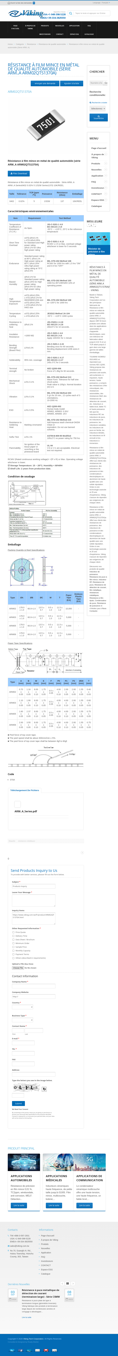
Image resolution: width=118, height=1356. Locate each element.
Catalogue (89, 34)
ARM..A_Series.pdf (26, 811)
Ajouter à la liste (71, 83)
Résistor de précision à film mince (96, 252)
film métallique (95, 590)
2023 (69, 1299)
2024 (12, 1299)
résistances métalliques (26, 841)
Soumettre (99, 117)
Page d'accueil (15, 27)
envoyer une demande (45, 83)
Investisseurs (45, 34)
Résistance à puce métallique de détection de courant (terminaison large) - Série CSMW (41, 1293)
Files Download (19, 173)
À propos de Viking (30, 27)
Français (105, 3)
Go (106, 83)
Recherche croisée (98, 103)
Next (89, 224)
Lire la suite (26, 1317)
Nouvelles (59, 25)
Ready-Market (33, 1342)
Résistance (31, 44)
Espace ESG (74, 34)
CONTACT (59, 34)
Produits (45, 25)
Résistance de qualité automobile (52, 44)
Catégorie (20, 44)
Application (74, 25)
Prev (94, 224)
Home (10, 44)
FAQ (89, 25)
